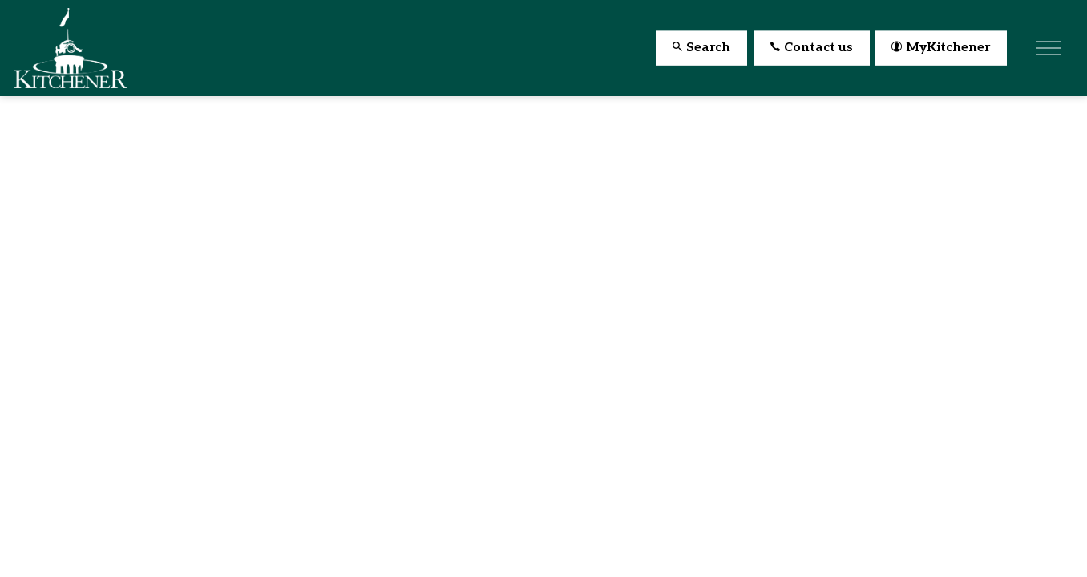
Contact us (811, 48)
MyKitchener (940, 48)
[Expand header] (1048, 48)
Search (701, 48)
